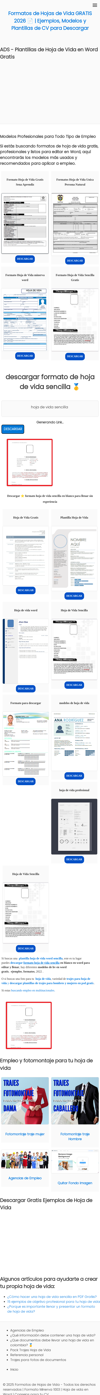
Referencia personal (26, 1355)
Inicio (14, 1369)
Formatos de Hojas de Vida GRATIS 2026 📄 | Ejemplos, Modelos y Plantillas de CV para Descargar (50, 20)
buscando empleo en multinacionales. (33, 990)
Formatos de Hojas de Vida (37, 1384)
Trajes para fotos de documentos (38, 1360)
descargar (35, 962)
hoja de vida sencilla (49, 407)
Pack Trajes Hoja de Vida (30, 1350)
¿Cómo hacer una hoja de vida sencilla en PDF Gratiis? (52, 1296)
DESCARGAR (25, 259)
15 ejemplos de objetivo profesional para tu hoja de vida (53, 1301)
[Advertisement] (50, 90)
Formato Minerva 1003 (42, 1389)
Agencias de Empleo (27, 1330)
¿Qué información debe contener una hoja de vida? (52, 1335)
